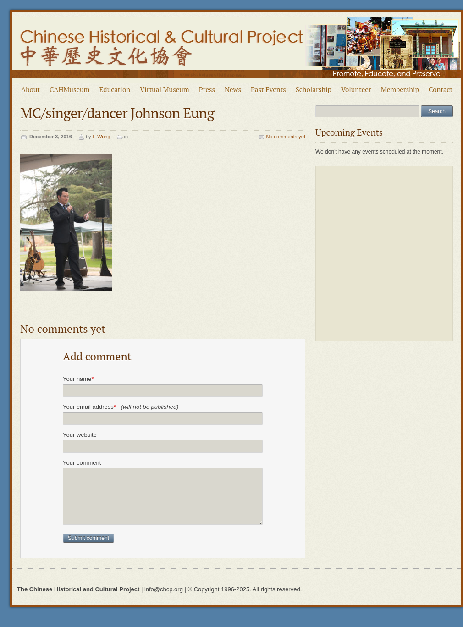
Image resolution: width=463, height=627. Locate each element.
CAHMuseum (70, 89)
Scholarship (313, 89)
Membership (400, 89)
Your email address (120, 406)
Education (115, 89)
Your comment (82, 462)
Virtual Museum (164, 89)
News (233, 89)
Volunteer (356, 89)
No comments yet (285, 136)
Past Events (268, 89)
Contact (440, 89)
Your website (80, 434)
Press (207, 89)
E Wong (101, 136)
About (30, 89)
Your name (78, 378)
